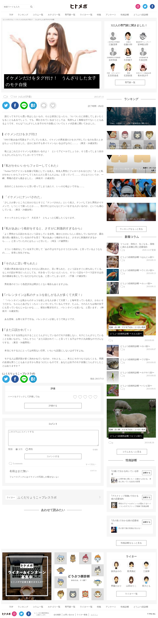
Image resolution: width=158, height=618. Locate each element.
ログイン (94, 615)
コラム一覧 (38, 15)
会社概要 (57, 615)
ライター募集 (82, 615)
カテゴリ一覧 (54, 15)
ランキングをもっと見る (131, 229)
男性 (31, 449)
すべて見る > (91, 464)
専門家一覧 (70, 15)
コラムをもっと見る (131, 452)
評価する (53, 406)
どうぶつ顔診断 (141, 15)
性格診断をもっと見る (131, 543)
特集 (99, 15)
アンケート (111, 15)
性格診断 (125, 15)
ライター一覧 (86, 15)
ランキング (23, 15)
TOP (11, 15)
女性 (20, 449)
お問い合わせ (68, 615)
